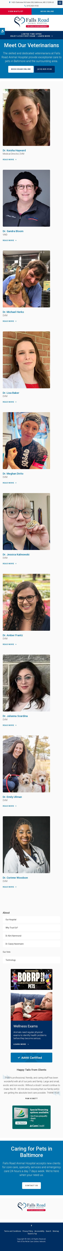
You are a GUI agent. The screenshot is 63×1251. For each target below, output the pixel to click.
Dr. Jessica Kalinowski (16, 554)
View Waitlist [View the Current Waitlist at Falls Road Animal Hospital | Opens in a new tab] (15, 11)
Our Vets (6, 952)
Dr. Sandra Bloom (13, 231)
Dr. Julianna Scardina (15, 716)
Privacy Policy (28, 1231)
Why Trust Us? (12, 928)
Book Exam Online (21, 69)
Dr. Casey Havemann (15, 944)
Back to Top (32, 1234)
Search (48, 1231)
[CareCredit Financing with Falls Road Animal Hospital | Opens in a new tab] (31, 1117)
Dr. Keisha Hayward (14, 150)
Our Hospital (11, 919)
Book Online (47, 11)
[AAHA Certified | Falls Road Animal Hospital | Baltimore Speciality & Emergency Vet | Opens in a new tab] (31, 1057)
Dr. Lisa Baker (11, 392)
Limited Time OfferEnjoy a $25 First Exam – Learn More (30, 35)
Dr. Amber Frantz (13, 635)
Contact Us (31, 1186)
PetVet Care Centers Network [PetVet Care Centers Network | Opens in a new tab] (35, 1241)
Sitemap (56, 1231)
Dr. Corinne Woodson (15, 877)
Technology (11, 960)
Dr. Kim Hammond (13, 936)
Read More (8, 160)
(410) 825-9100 (33, 6)
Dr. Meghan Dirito (13, 473)
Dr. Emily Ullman (12, 797)
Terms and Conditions (12, 1231)
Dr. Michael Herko (13, 312)
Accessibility (39, 1231)
